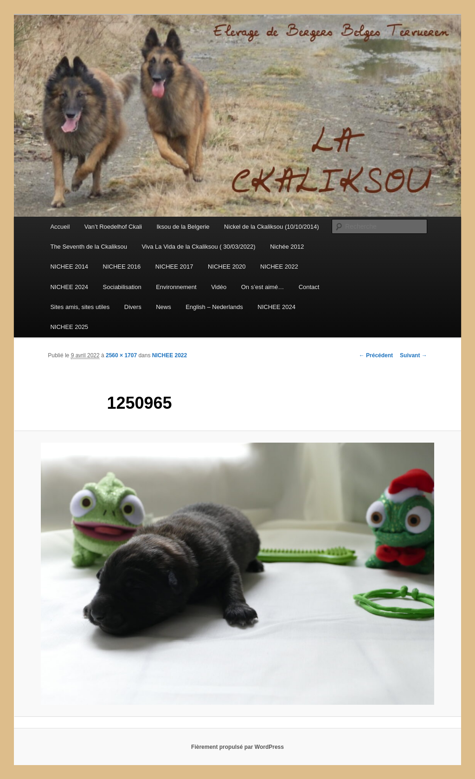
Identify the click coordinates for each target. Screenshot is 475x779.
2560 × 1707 (121, 355)
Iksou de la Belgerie (182, 226)
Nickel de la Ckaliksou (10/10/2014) (271, 226)
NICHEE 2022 (279, 266)
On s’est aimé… (262, 286)
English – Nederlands (214, 306)
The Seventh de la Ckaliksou (88, 246)
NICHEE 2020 (227, 266)
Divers (132, 306)
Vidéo (218, 286)
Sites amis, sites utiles (79, 306)
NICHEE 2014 (69, 266)
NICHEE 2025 (69, 326)
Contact (309, 286)
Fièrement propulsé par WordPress (237, 747)
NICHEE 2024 (69, 286)
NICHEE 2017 (174, 266)
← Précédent (376, 355)
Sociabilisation (122, 286)
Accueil (60, 226)
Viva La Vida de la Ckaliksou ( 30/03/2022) (198, 246)
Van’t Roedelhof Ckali (113, 226)
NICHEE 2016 (122, 266)
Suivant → (413, 355)
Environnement (176, 286)
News (163, 306)
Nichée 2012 (287, 246)
